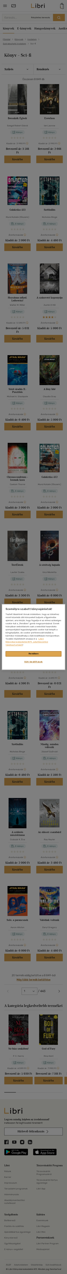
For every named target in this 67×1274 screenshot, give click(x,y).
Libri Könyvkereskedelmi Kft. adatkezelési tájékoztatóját (27, 642)
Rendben (34, 654)
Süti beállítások (33, 662)
